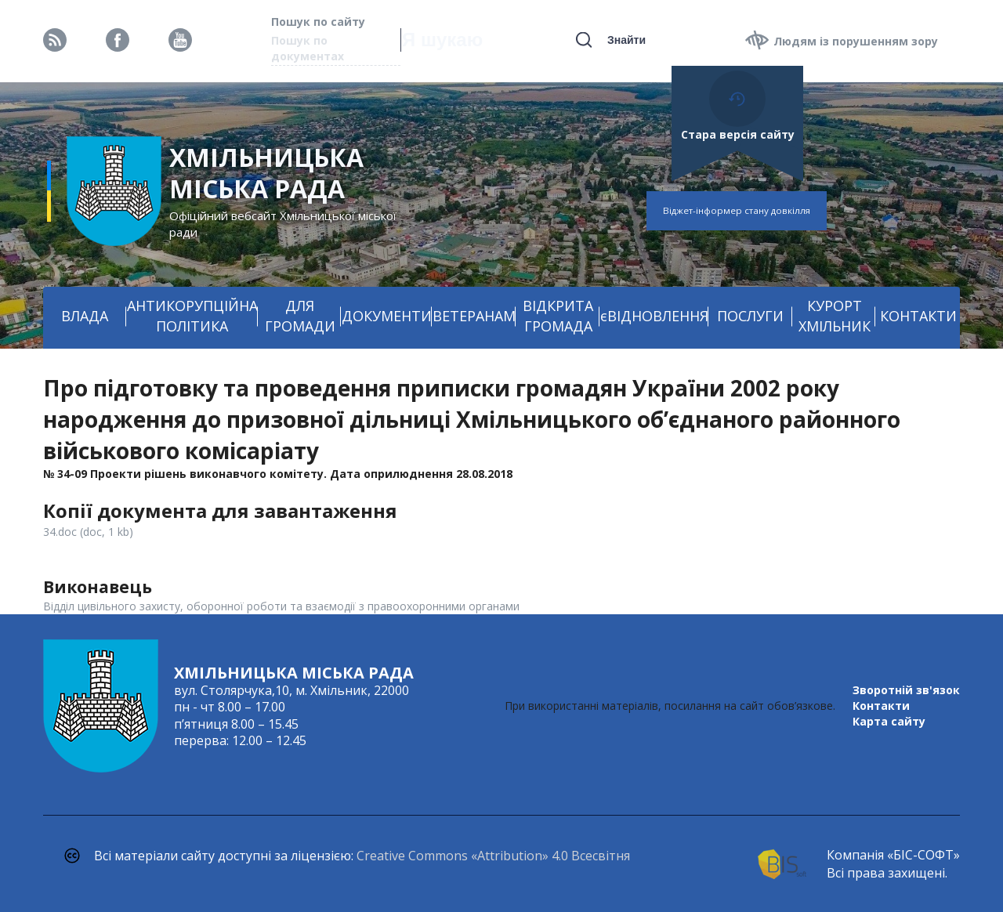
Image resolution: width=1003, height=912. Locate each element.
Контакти (881, 705)
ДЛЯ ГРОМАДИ (300, 315)
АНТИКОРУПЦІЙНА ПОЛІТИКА (192, 315)
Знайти (626, 40)
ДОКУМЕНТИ (387, 315)
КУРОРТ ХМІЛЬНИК (834, 315)
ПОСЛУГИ (750, 315)
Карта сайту (889, 721)
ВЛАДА (84, 315)
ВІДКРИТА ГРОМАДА (558, 315)
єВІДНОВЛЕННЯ (654, 315)
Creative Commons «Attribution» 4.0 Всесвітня (493, 855)
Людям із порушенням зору (855, 41)
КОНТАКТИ (918, 315)
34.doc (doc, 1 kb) (88, 531)
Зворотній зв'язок (906, 689)
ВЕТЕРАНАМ (474, 315)
